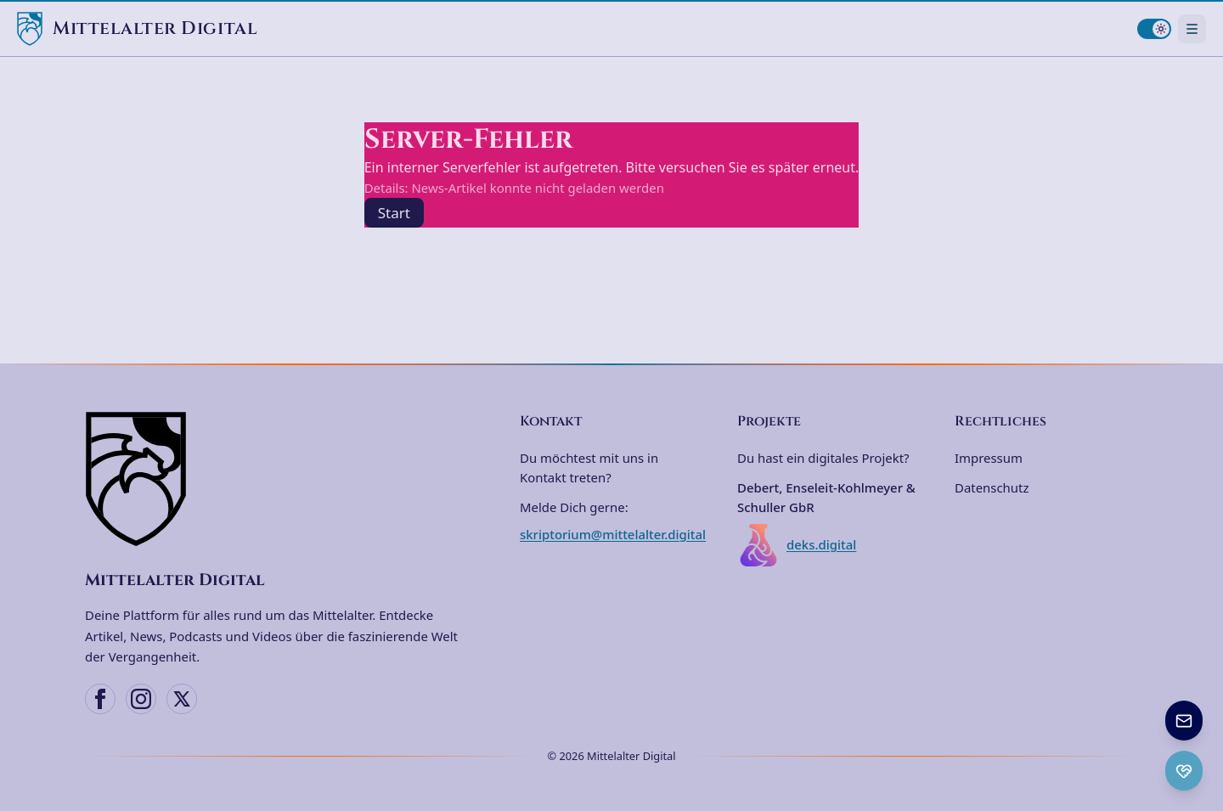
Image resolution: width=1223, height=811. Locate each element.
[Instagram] (141, 699)
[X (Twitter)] (181, 699)
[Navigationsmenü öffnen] (1192, 28)
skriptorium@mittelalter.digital (613, 534)
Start (394, 212)
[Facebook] (100, 699)
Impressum (989, 457)
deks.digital (796, 545)
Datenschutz (992, 487)
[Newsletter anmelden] (1184, 721)
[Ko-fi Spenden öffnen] (1184, 771)
